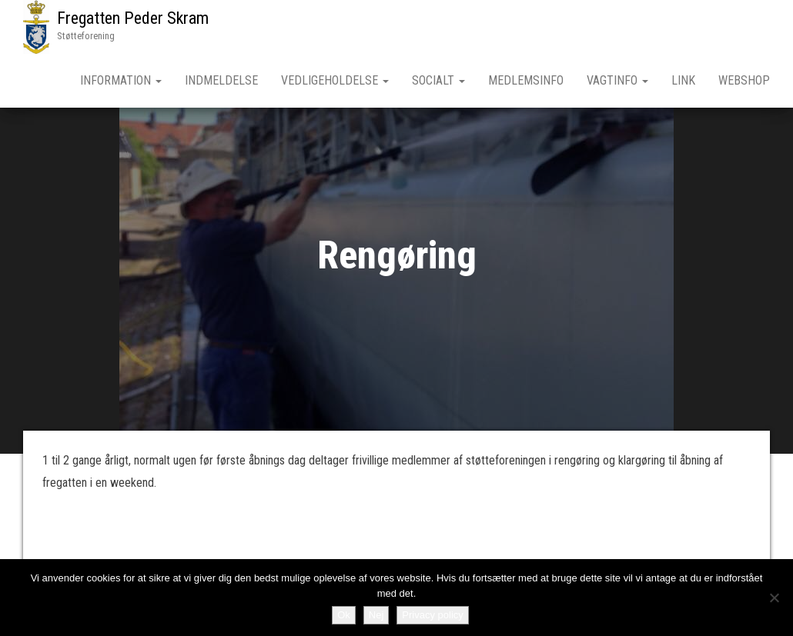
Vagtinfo (617, 80)
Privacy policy (432, 615)
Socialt (438, 80)
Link (683, 80)
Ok (343, 615)
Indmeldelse (221, 80)
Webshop (744, 80)
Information (121, 80)
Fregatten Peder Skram (133, 18)
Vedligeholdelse (335, 80)
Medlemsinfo (526, 80)
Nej (376, 615)
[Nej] (773, 597)
